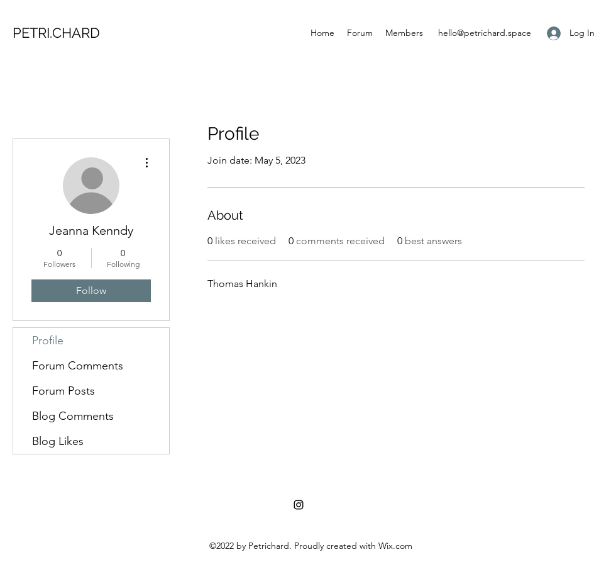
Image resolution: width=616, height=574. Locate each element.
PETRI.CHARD (56, 33)
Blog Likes (58, 441)
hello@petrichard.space (484, 32)
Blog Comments (73, 416)
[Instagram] (298, 504)
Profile (47, 340)
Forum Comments (77, 366)
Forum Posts (63, 391)
